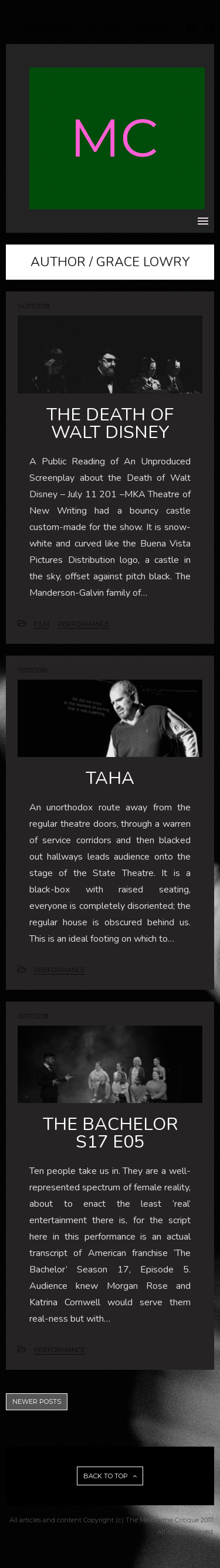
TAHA (110, 778)
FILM (41, 624)
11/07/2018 (32, 670)
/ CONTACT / (155, 28)
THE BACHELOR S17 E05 (110, 1133)
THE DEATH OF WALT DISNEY (110, 423)
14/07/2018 (33, 306)
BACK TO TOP (110, 1476)
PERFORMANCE (83, 624)
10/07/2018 (33, 1016)
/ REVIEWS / (105, 28)
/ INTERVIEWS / (49, 28)
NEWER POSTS (36, 1401)
